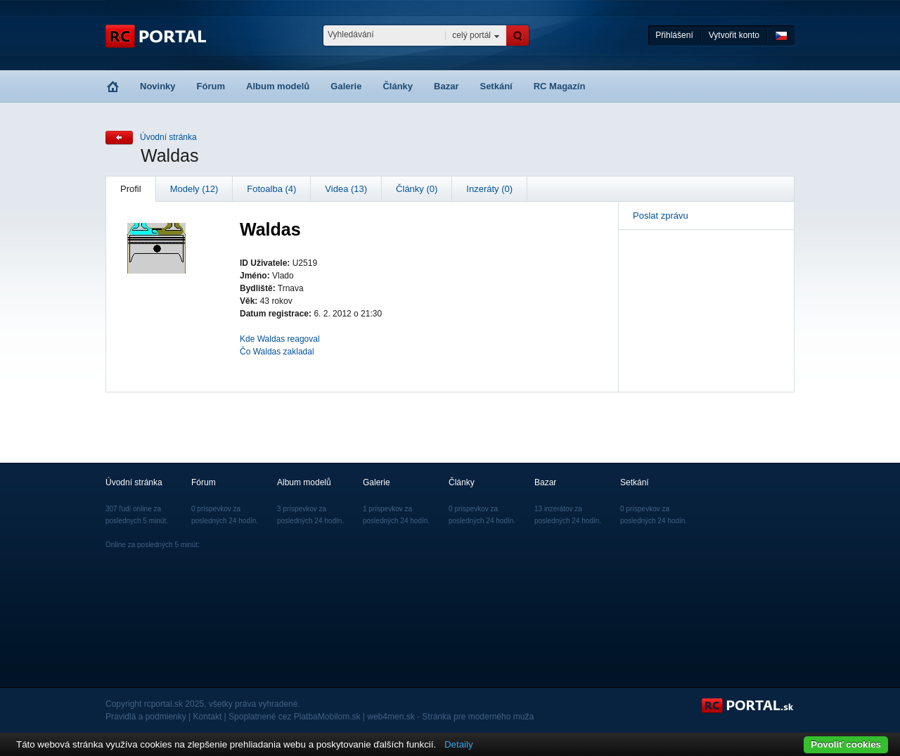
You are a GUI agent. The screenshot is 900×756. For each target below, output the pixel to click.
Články (397, 86)
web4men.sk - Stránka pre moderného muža (450, 717)
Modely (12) (194, 189)
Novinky (158, 86)
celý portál (471, 35)
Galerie (345, 86)
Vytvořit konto (734, 35)
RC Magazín (560, 86)
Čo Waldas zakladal (277, 352)
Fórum (211, 86)
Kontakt (207, 717)
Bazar (446, 86)
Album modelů (277, 86)
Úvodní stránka (168, 137)
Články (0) (416, 189)
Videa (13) (346, 189)
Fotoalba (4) (271, 189)
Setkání (496, 86)
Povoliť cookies (846, 744)
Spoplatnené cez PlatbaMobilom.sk (294, 717)
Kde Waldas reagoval (280, 339)
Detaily (458, 744)
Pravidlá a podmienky (145, 717)
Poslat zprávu (660, 215)
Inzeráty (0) (489, 189)
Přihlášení (674, 35)
